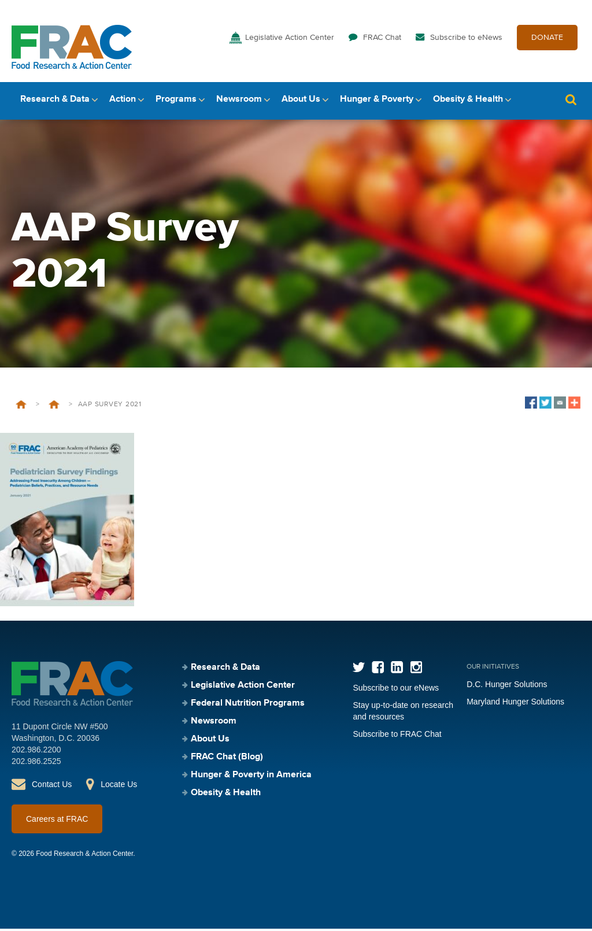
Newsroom (239, 102)
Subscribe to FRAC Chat (397, 736)
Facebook (378, 669)
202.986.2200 (36, 751)
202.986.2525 (36, 763)
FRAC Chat (382, 39)
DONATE (547, 39)
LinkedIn (397, 669)
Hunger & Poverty (376, 102)
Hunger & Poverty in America (251, 777)
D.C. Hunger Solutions (507, 686)
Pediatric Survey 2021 (54, 407)
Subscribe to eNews (466, 39)
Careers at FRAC (57, 821)
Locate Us (119, 786)
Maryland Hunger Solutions (515, 704)
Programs (176, 102)
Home (21, 407)
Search (570, 102)
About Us (301, 102)
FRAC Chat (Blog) (227, 759)
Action (122, 102)
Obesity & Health (468, 102)
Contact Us (52, 786)
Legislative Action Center (289, 39)
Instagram (416, 669)
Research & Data (55, 102)
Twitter (359, 669)
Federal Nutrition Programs (248, 705)
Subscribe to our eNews (396, 690)
